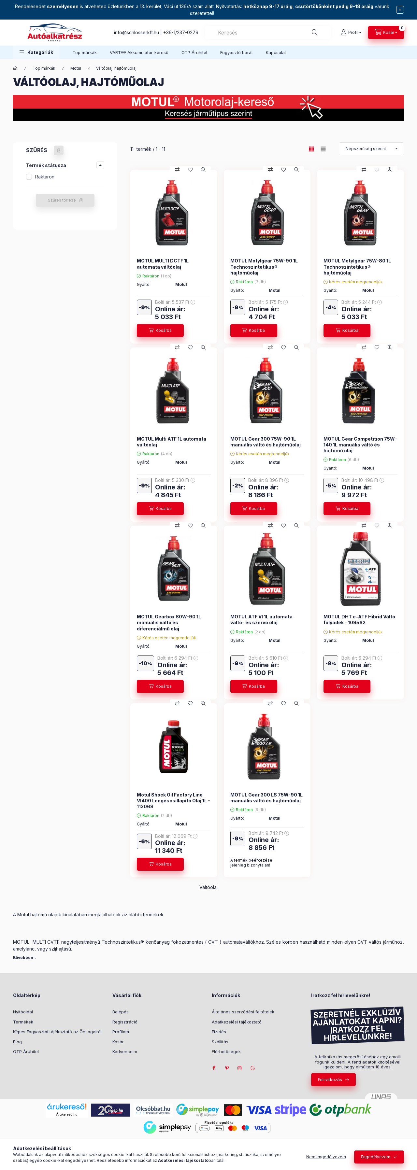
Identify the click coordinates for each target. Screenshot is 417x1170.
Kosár (118, 1041)
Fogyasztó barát (236, 52)
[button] (36, 52)
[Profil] (351, 32)
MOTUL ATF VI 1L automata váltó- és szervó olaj (261, 619)
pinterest (226, 1068)
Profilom (120, 1031)
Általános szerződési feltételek (243, 1011)
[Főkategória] (15, 68)
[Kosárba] (160, 330)
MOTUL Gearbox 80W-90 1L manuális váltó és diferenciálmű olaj (169, 622)
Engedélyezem (375, 1156)
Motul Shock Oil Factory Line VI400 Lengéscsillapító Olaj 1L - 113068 (173, 800)
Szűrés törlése (62, 200)
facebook (213, 1068)
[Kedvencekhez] (190, 170)
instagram (239, 1068)
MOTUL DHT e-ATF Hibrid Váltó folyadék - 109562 (359, 619)
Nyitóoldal (23, 1011)
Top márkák (85, 52)
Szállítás (220, 1041)
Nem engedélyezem (326, 1156)
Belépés (120, 1011)
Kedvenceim (124, 1051)
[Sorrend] (371, 148)
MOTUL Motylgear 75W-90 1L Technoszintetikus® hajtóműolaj (264, 266)
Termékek (23, 1021)
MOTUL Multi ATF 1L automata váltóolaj (171, 441)
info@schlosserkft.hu (136, 32)
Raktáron (44, 176)
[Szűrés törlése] (59, 150)
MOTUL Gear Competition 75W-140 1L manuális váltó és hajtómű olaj (360, 444)
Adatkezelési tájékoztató (237, 1021)
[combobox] (268, 32)
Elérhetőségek (226, 1051)
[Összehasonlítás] (177, 170)
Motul (75, 68)
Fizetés (219, 1031)
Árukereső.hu (66, 1114)
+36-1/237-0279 (180, 32)
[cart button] (386, 32)
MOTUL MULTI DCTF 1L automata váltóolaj (163, 263)
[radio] (323, 149)
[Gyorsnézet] (203, 170)
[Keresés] (314, 32)
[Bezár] (400, 10)
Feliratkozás (330, 1079)
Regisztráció (124, 1021)
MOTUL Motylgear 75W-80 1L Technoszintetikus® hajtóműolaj (357, 266)
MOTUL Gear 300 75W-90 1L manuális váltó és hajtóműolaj (265, 441)
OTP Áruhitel (194, 52)
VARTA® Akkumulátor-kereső (139, 52)
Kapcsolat (276, 52)
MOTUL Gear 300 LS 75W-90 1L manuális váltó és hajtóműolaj (266, 797)
